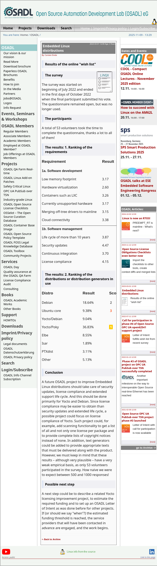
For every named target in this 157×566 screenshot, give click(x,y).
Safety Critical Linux (16, 186)
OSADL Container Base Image (19, 227)
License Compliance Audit (17, 282)
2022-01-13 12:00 (129, 357)
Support (9, 314)
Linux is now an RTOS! (136, 218)
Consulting (10, 289)
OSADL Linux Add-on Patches (17, 180)
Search (7, 363)
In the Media (12, 89)
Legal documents (15, 344)
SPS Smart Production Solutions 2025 (138, 147)
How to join (11, 84)
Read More (10, 62)
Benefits (9, 79)
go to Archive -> (146, 447)
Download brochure (17, 66)
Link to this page (147, 557)
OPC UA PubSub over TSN (17, 193)
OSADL (34, 35)
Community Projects (17, 256)
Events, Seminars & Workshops (18, 116)
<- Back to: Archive (51, 539)
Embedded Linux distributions (133, 292)
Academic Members (17, 141)
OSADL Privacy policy (17, 357)
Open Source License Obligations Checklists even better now (136, 252)
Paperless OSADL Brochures (15, 73)
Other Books (12, 309)
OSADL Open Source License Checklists (17, 206)
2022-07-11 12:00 (129, 316)
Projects (9, 163)
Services (9, 261)
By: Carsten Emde (49, 55)
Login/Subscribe (142, 28)
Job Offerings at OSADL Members (19, 156)
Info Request (12, 108)
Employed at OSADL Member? (17, 147)
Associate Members (16, 136)
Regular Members (15, 131)
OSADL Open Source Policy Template (17, 236)
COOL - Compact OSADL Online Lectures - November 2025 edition (138, 74)
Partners (9, 94)
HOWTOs (9, 320)
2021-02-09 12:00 (129, 410)
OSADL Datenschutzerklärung (18, 350)
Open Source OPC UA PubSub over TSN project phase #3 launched (138, 417)
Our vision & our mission (14, 55)
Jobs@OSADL (12, 98)
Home (85, 28)
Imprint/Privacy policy (110, 28)
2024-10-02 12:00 (129, 214)
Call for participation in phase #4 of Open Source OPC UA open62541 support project (138, 325)
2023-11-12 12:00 (129, 245)
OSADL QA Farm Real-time (18, 171)
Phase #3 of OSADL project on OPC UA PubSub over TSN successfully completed (137, 366)
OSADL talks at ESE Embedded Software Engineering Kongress (138, 184)
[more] (152, 240)
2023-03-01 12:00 (129, 286)
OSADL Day (11, 267)
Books (7, 294)
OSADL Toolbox (13, 251)
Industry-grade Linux (17, 200)
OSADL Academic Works (15, 302)
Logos (7, 103)
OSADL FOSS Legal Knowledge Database (18, 244)
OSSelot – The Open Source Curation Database (17, 216)
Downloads (12, 326)
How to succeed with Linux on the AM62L (137, 108)
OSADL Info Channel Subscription (17, 377)
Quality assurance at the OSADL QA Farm (17, 273)
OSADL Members (17, 126)
